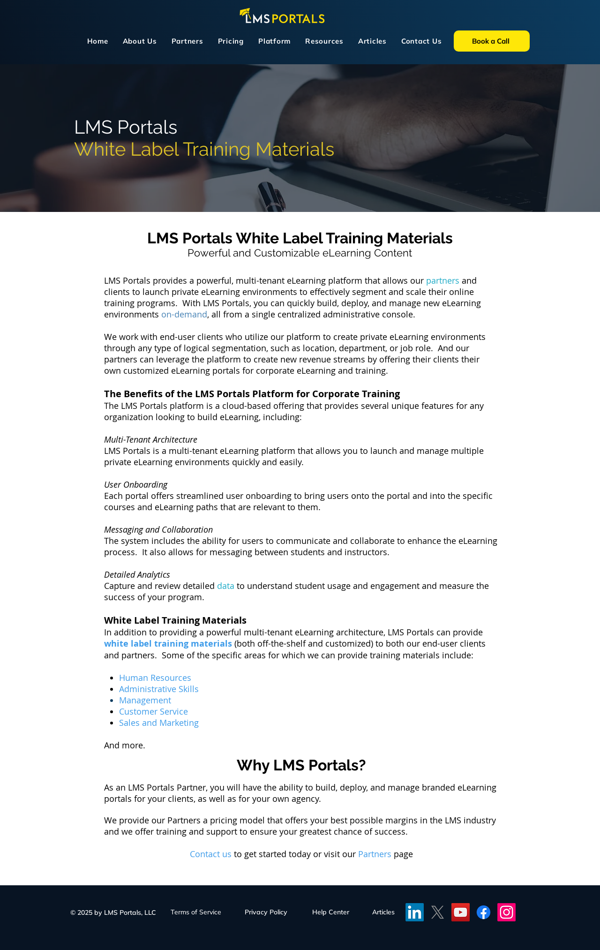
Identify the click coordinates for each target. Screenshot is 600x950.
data (227, 585)
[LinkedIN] (414, 912)
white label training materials (168, 643)
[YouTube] (460, 912)
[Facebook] (483, 912)
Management (145, 700)
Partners (376, 854)
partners (442, 280)
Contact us (211, 854)
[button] (274, 41)
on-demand (184, 314)
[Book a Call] (492, 41)
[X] (437, 912)
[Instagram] (506, 912)
